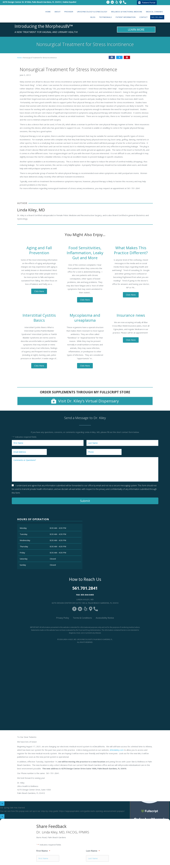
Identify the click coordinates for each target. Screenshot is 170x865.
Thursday (24, 546)
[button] (39, 291)
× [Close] (2, 803)
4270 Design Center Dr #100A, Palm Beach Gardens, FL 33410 (32, 2)
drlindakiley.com (117, 750)
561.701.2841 (85, 588)
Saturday (24, 558)
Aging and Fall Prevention (39, 250)
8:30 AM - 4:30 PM (58, 528)
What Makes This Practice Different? (131, 250)
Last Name (93, 850)
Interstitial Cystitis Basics (39, 318)
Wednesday (25, 540)
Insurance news (131, 315)
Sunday (23, 565)
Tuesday (23, 534)
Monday (23, 528)
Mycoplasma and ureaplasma (85, 318)
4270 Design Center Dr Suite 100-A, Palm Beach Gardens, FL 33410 (85, 603)
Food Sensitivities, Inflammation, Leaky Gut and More (85, 252)
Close (134, 162)
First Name (43, 850)
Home (19, 58)
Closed (53, 558)
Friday (22, 552)
